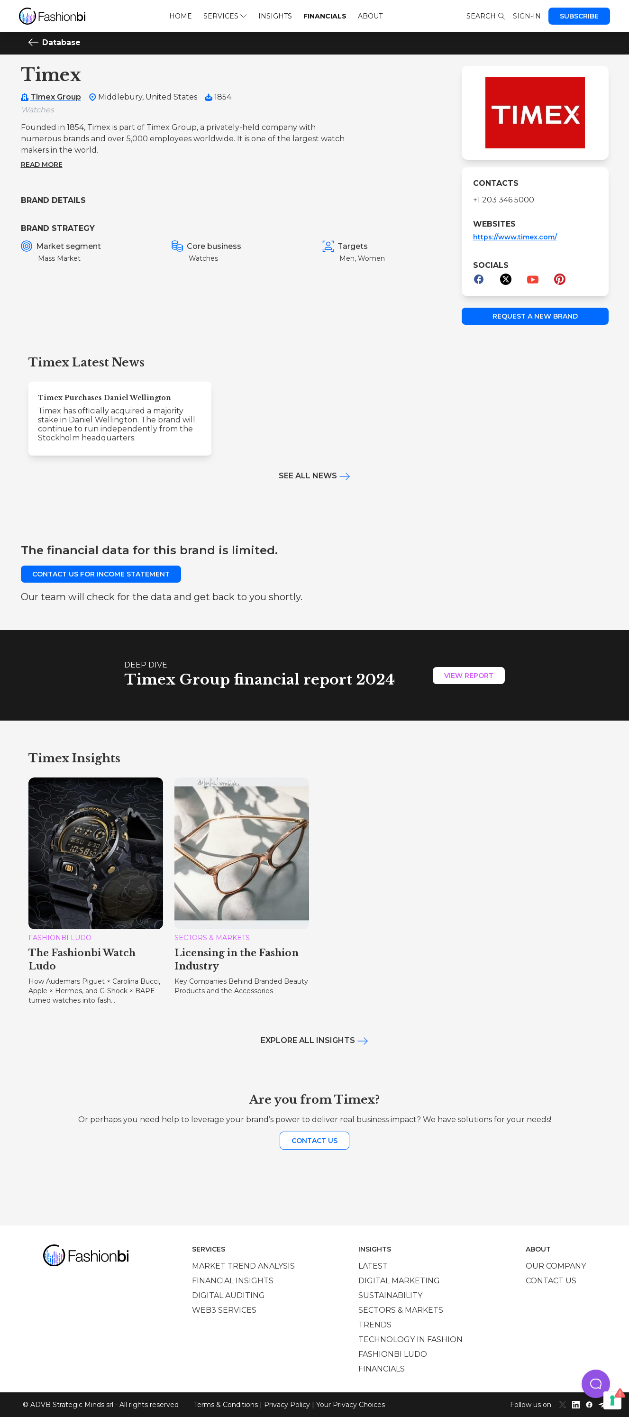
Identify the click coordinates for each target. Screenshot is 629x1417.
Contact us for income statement (101, 574)
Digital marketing (399, 1280)
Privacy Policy (287, 1404)
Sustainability (390, 1295)
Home (180, 16)
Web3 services (224, 1310)
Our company (556, 1266)
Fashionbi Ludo (392, 1354)
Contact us (314, 1140)
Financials (324, 16)
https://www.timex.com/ (515, 237)
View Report (468, 675)
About (370, 16)
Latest (373, 1266)
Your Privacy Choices (350, 1404)
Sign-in (527, 16)
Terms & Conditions (226, 1404)
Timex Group (55, 96)
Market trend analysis (243, 1266)
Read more (42, 164)
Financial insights (232, 1280)
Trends (375, 1324)
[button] (596, 1384)
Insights (275, 16)
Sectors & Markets (400, 1310)
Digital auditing (228, 1295)
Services (224, 16)
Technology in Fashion (410, 1339)
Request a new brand (535, 316)
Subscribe (579, 16)
